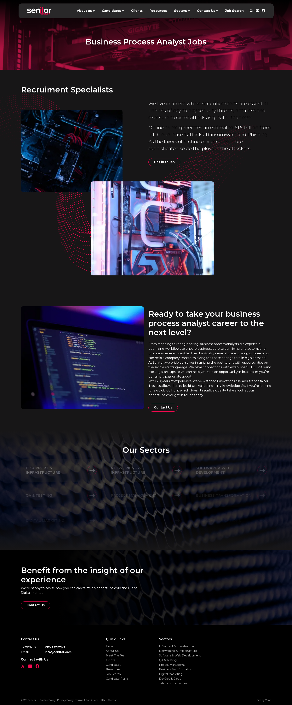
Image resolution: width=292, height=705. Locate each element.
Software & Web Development (180, 655)
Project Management (173, 665)
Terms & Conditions (86, 700)
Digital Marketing (170, 674)
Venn (268, 700)
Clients (137, 11)
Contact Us (206, 11)
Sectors (180, 11)
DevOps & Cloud (170, 678)
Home (110, 646)
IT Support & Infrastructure (177, 646)
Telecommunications (173, 683)
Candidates (111, 11)
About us (84, 11)
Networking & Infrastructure (178, 651)
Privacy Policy (65, 700)
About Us (112, 651)
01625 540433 (55, 646)
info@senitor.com (58, 652)
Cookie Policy (48, 700)
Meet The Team (116, 655)
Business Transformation (175, 669)
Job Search (234, 11)
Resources (158, 11)
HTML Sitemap (108, 700)
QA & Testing (168, 660)
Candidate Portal (117, 678)
